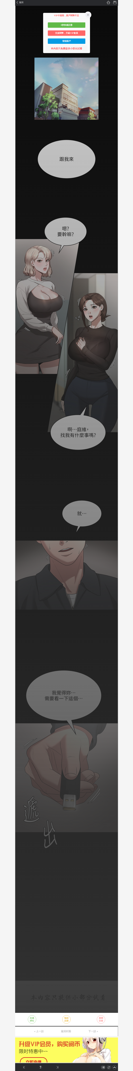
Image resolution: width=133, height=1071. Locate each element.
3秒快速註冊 (66, 25)
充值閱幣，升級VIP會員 (66, 33)
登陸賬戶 (66, 41)
